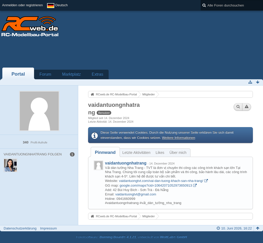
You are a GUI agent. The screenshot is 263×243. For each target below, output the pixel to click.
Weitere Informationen (178, 138)
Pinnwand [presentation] (105, 152)
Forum (45, 74)
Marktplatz (71, 74)
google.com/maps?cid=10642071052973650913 (156, 185)
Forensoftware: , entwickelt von (131, 237)
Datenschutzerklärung (20, 228)
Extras (97, 74)
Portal (18, 74)
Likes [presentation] (160, 152)
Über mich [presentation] (177, 152)
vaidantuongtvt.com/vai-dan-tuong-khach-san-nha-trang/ (161, 181)
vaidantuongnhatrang (125, 163)
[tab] (105, 152)
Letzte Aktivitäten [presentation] (136, 152)
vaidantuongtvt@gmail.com (135, 194)
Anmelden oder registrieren (22, 5)
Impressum (48, 228)
